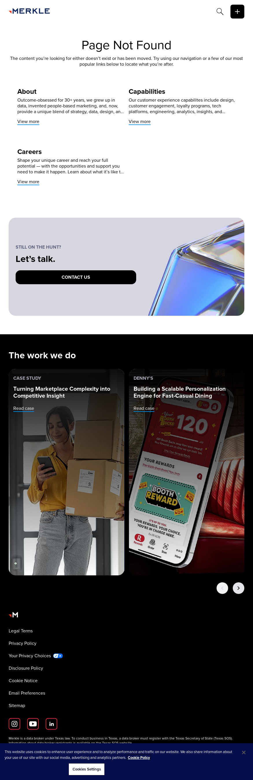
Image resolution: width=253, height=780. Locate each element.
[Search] (220, 11)
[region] (126, 761)
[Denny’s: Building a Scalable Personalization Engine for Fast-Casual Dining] (187, 472)
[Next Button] (238, 588)
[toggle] (237, 12)
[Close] (243, 752)
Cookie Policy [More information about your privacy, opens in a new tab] (139, 757)
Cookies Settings (87, 769)
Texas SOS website (117, 743)
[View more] (70, 106)
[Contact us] (76, 277)
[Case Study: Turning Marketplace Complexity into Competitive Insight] (67, 472)
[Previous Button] (222, 588)
